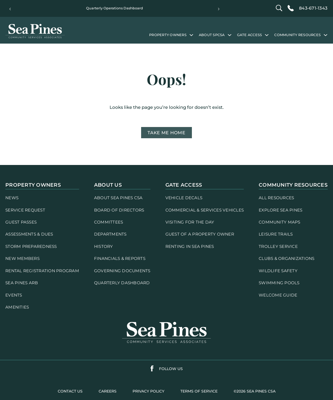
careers (108, 391)
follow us (171, 368)
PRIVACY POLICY (148, 391)
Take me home (166, 132)
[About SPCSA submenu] (229, 35)
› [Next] (219, 9)
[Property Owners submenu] (191, 35)
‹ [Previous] (10, 9)
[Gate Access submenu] (267, 35)
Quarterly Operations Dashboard (114, 8)
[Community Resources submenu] (325, 35)
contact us (70, 391)
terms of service (199, 391)
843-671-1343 (313, 8)
